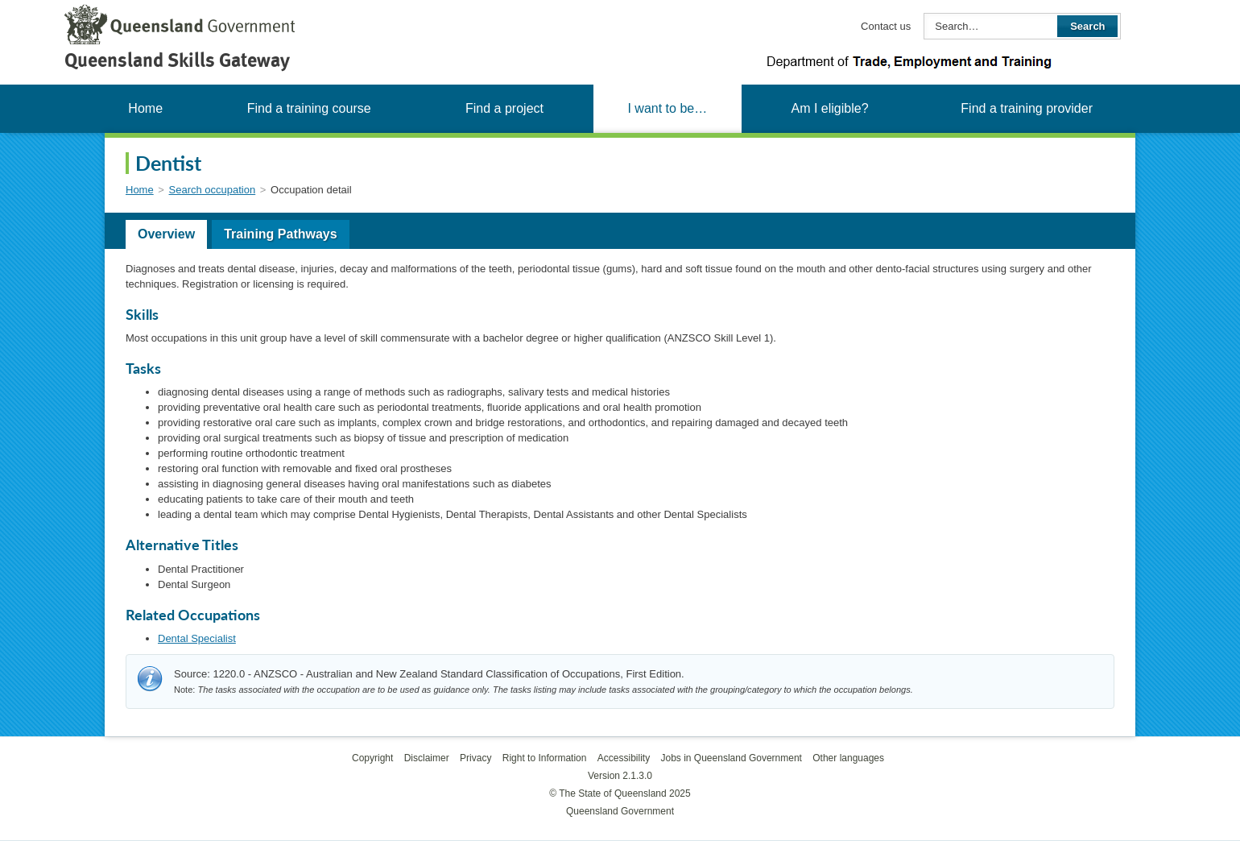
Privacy (475, 758)
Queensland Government (620, 811)
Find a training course (309, 108)
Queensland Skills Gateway (177, 60)
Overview (166, 234)
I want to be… (667, 108)
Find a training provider (1027, 108)
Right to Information (544, 758)
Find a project (504, 108)
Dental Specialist (197, 638)
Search (1087, 26)
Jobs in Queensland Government (731, 758)
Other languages (848, 758)
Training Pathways (280, 234)
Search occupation (212, 190)
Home (145, 108)
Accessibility (623, 758)
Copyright (372, 758)
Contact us (886, 26)
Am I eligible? (829, 108)
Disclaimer (426, 758)
